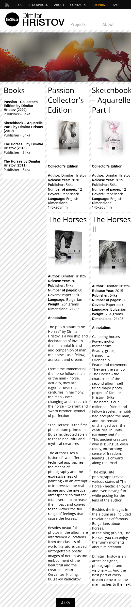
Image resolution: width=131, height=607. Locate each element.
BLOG (19, 5)
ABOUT (59, 5)
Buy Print (99, 5)
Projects (78, 24)
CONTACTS (78, 5)
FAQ (115, 5)
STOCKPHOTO (38, 5)
